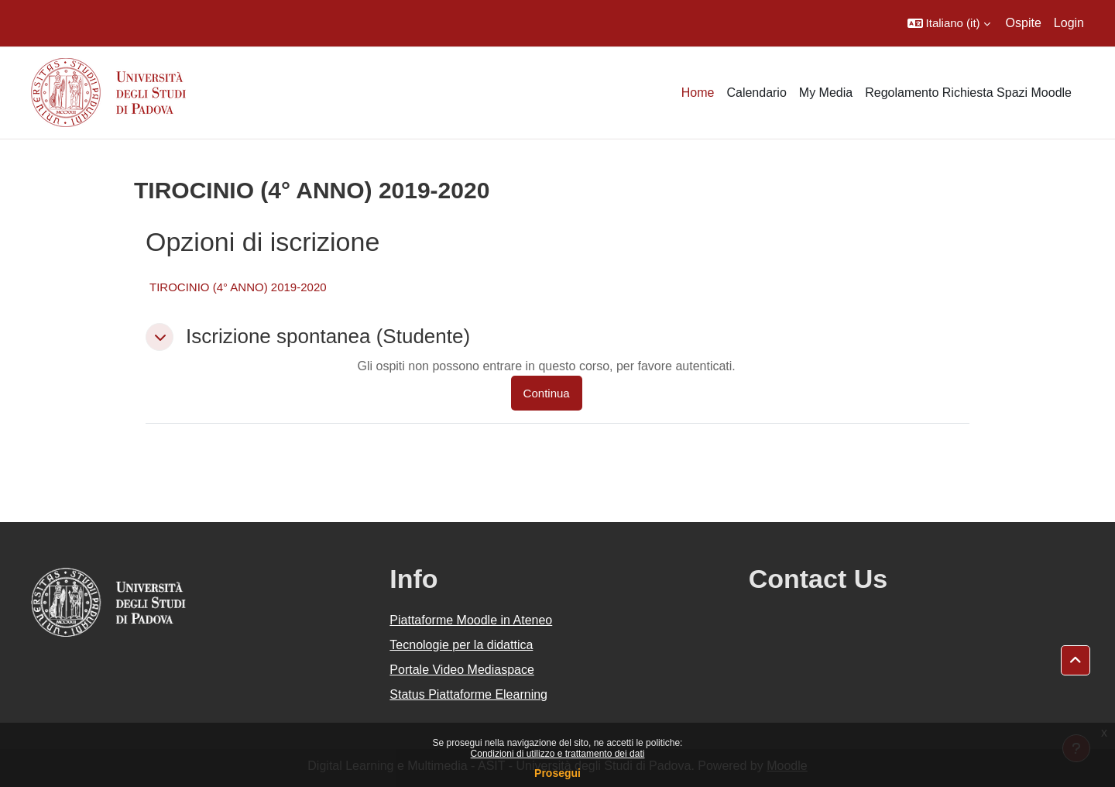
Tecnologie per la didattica (461, 644)
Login (1069, 22)
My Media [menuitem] (826, 92)
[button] (949, 23)
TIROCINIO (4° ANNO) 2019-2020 (238, 287)
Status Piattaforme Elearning (468, 694)
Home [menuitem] (698, 92)
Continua (546, 393)
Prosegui (557, 773)
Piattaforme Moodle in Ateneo (470, 620)
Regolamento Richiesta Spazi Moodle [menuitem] (968, 92)
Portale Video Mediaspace (461, 669)
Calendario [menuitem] (756, 92)
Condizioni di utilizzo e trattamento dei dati (558, 753)
